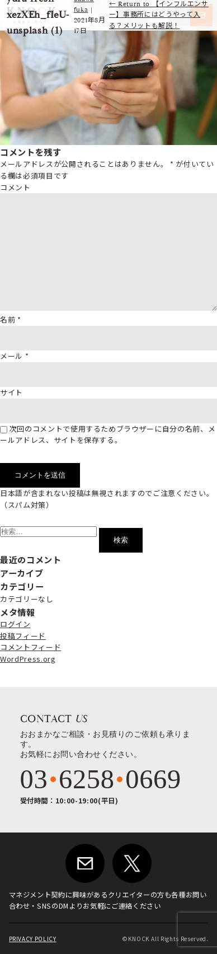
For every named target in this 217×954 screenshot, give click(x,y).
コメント (15, 187)
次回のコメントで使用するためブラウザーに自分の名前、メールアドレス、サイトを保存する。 (107, 434)
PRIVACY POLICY (32, 938)
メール (14, 355)
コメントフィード (30, 647)
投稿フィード (23, 635)
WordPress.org (27, 658)
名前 (10, 319)
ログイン (15, 624)
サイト (11, 392)
